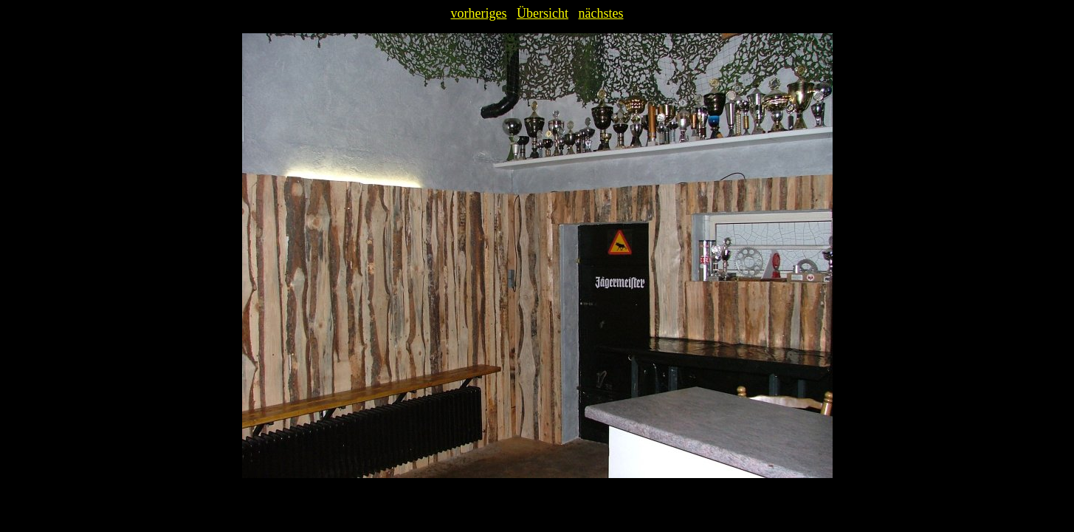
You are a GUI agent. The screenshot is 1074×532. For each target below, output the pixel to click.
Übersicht (542, 13)
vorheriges (479, 13)
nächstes (600, 13)
